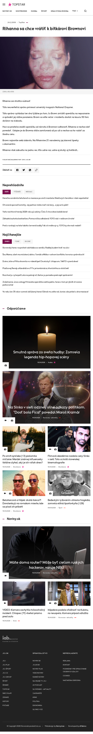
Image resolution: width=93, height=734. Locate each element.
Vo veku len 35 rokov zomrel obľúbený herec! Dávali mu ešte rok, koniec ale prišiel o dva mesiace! (45, 292)
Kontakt (66, 665)
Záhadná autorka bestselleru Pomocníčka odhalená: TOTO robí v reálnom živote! (38, 219)
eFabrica (83, 726)
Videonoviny (38, 673)
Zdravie (6, 697)
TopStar (6, 689)
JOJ (4, 661)
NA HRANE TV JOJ (39, 681)
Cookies (66, 676)
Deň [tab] (6, 192)
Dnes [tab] (7, 241)
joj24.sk (36, 665)
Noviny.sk (7, 11)
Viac (74, 11)
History (6, 701)
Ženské (5, 685)
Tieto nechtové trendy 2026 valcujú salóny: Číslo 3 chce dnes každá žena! (35, 212)
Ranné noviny (38, 677)
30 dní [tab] (27, 241)
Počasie (6, 705)
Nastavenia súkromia (71, 680)
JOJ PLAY (6, 665)
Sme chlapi (7, 693)
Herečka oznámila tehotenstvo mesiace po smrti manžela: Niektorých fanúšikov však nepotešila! (45, 198)
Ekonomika (37, 705)
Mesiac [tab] (29, 192)
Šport (44, 11)
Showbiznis (21, 11)
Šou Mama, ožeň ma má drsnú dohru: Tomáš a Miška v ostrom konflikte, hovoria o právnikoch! (43, 255)
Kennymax (60, 726)
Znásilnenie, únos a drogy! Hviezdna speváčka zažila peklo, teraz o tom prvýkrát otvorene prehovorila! (42, 283)
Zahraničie (37, 693)
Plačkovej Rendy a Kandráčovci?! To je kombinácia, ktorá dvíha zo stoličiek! (36, 268)
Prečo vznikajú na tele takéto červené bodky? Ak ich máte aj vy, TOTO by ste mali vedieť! (42, 226)
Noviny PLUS (38, 669)
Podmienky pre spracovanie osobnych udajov (74, 670)
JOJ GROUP (7, 677)
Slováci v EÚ (38, 709)
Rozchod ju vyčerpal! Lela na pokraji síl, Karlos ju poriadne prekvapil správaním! (37, 275)
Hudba (34, 11)
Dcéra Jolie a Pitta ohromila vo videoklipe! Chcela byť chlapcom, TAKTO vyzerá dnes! (40, 261)
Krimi (35, 697)
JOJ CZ (5, 673)
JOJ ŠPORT (7, 669)
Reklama (66, 661)
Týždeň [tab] (17, 192)
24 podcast (37, 685)
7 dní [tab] (17, 241)
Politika (36, 701)
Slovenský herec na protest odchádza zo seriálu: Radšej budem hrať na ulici (36, 248)
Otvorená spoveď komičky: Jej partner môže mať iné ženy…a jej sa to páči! (35, 205)
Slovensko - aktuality (42, 689)
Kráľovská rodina (59, 11)
